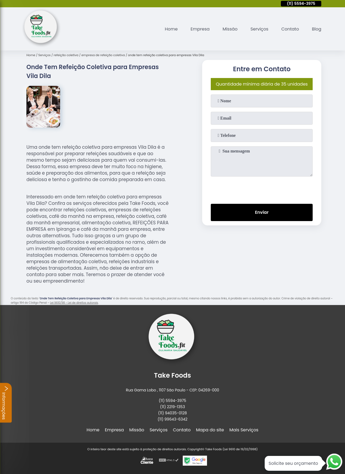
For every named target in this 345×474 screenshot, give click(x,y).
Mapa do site (210, 430)
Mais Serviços (243, 430)
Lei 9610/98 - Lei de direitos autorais (74, 303)
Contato (290, 29)
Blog (316, 29)
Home (171, 29)
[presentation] (262, 188)
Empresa (200, 29)
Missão (230, 29)
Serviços (259, 29)
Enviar (261, 212)
